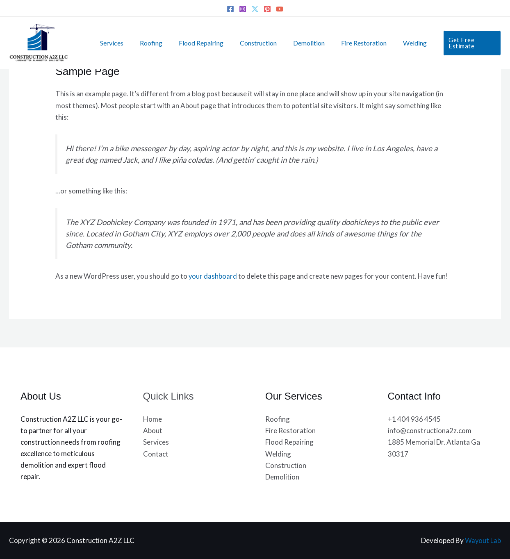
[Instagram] (242, 9)
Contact (155, 453)
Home (152, 419)
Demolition (297, 43)
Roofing (149, 43)
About (152, 430)
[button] (455, 42)
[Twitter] (255, 9)
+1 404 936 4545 (414, 419)
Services (113, 43)
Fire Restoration (349, 43)
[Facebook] (230, 9)
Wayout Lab (482, 540)
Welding (397, 43)
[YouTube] (279, 9)
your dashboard (213, 276)
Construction (250, 43)
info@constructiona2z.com (429, 430)
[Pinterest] (267, 9)
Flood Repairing (196, 43)
